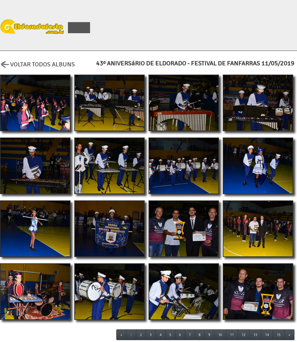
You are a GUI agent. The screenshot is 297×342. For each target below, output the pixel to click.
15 (279, 335)
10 (220, 335)
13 (255, 335)
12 (243, 335)
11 (232, 335)
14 (267, 335)
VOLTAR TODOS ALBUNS (37, 63)
